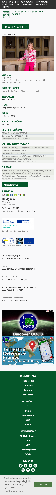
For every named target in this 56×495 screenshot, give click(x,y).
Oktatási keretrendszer (28, 436)
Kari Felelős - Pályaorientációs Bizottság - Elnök (23, 80)
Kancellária (28, 389)
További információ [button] (14, 491)
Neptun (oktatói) (28, 380)
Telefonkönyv (27, 4)
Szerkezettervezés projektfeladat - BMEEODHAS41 (24, 156)
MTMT (28, 445)
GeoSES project (24, 245)
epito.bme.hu (14, 2)
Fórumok (6, 202)
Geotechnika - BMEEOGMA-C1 (15, 136)
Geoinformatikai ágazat (13, 211)
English (44, 4)
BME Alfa (28, 454)
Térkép (37, 4)
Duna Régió (7, 231)
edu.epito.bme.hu (27, 2)
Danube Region (21, 231)
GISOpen (6, 266)
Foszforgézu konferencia (13, 297)
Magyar (6, 7)
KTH (28, 406)
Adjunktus (6, 77)
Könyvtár (28, 424)
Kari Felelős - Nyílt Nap (12, 83)
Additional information (11, 184)
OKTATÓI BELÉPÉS (7, 4)
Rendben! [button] (43, 484)
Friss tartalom (8, 204)
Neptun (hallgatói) (28, 415)
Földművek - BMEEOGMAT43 (14, 133)
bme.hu (4, 2)
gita (4, 276)
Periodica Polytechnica (28, 449)
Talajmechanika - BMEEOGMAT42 (16, 138)
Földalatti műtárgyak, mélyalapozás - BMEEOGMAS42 (25, 147)
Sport (28, 419)
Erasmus (28, 410)
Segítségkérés (28, 394)
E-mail (18, 4)
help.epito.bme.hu (42, 2)
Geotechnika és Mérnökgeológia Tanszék (20, 91)
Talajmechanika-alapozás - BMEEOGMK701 (20, 161)
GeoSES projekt (9, 245)
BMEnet (28, 440)
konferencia (11, 276)
